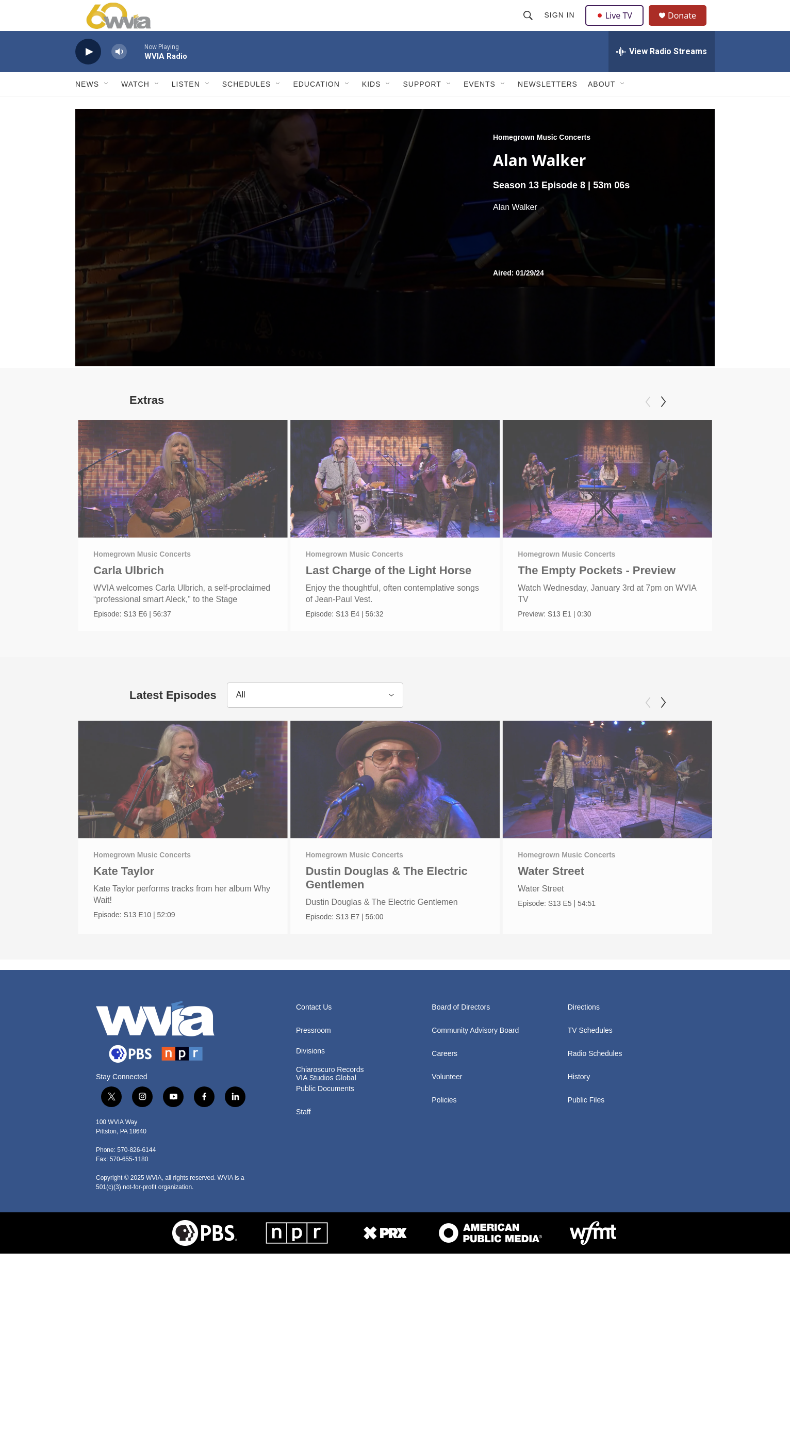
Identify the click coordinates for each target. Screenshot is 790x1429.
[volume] (119, 75)
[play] (88, 75)
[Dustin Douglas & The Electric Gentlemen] (395, 879)
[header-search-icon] (529, 26)
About (601, 107)
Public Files (586, 1275)
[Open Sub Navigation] (107, 107)
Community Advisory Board (475, 1206)
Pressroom (313, 1206)
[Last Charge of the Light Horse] (395, 502)
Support (422, 107)
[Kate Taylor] (183, 879)
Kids (371, 107)
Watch (135, 107)
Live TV (617, 27)
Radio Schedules (595, 1229)
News (87, 107)
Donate (688, 27)
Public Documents (325, 1264)
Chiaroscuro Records (330, 1245)
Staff (303, 1287)
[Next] (663, 425)
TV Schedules (590, 1206)
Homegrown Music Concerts (541, 160)
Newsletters (548, 107)
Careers (444, 1229)
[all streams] (661, 74)
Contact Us (314, 1183)
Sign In (561, 27)
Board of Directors (461, 1183)
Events (480, 107)
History (579, 1252)
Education (316, 107)
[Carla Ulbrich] (183, 502)
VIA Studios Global (326, 1253)
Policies (444, 1275)
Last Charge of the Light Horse (388, 593)
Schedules (246, 107)
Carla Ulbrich (128, 593)
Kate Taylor (123, 971)
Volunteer (447, 1252)
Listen (186, 107)
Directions (584, 1183)
